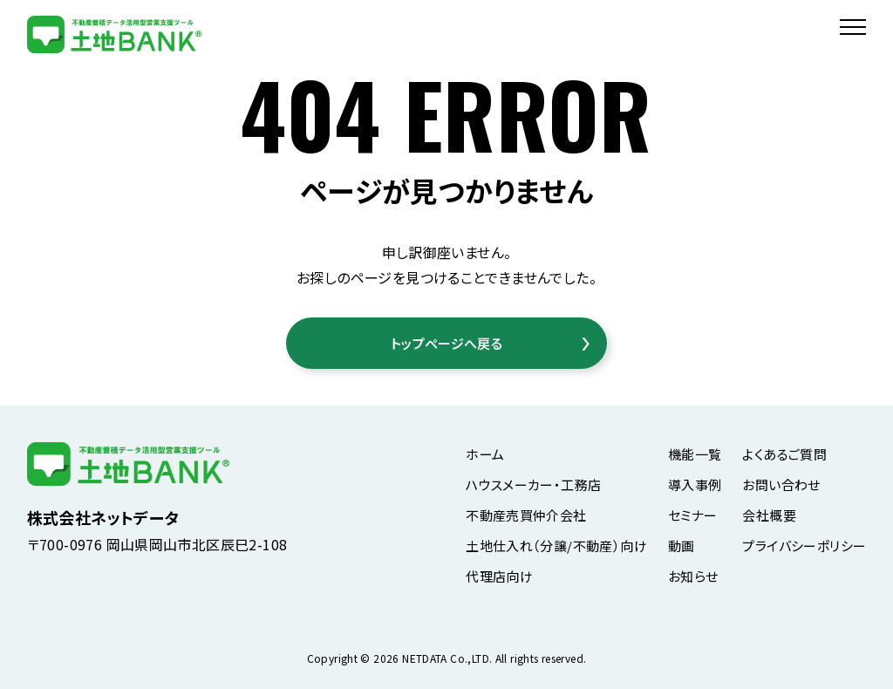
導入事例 (695, 484)
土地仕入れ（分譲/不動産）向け (556, 545)
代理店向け (499, 576)
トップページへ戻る (446, 343)
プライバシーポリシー (804, 545)
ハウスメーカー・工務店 (533, 484)
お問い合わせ (781, 484)
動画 (681, 545)
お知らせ (693, 576)
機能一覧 (695, 454)
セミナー (693, 515)
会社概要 (769, 515)
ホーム (485, 454)
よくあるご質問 (784, 454)
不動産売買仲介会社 (526, 515)
